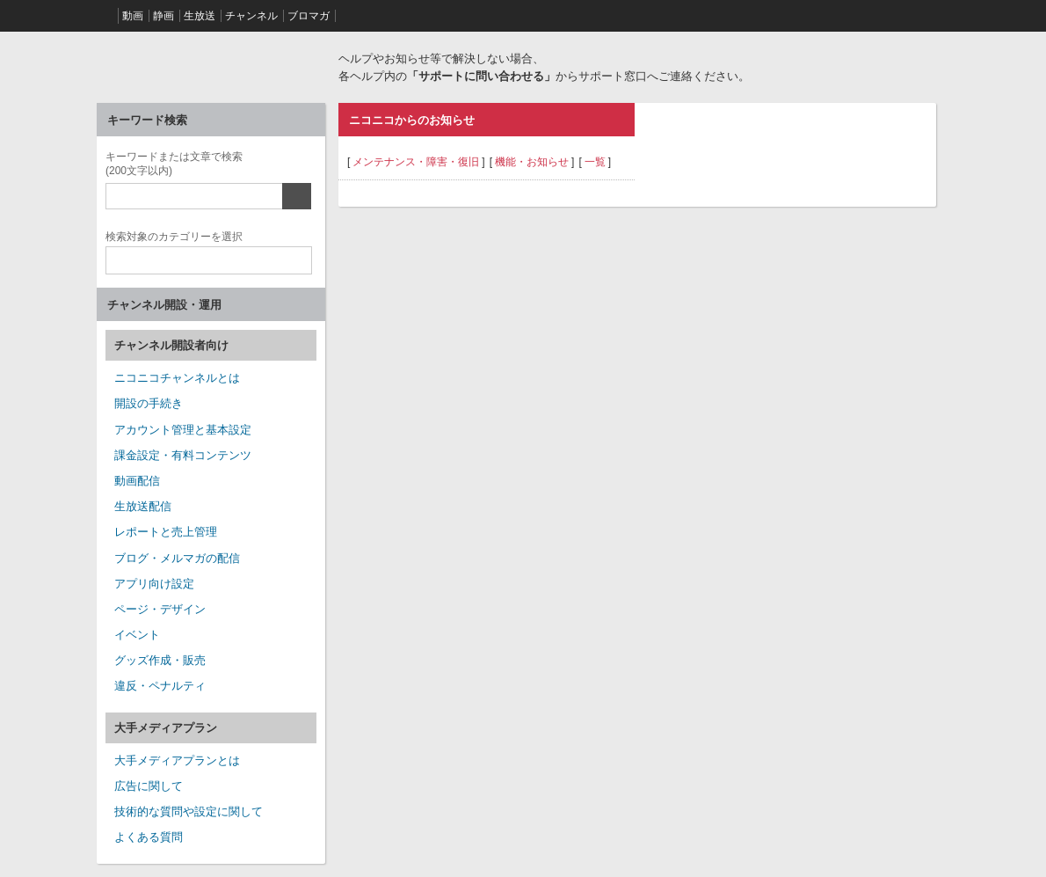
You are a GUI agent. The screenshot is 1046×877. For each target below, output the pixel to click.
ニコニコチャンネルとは (177, 377)
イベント (137, 634)
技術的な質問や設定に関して (188, 811)
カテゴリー (174, 234)
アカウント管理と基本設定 (182, 429)
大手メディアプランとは (177, 760)
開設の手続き (148, 403)
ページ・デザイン (160, 609)
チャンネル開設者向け (171, 345)
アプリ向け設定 (154, 583)
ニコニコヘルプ (211, 65)
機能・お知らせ (532, 162)
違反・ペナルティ (160, 685)
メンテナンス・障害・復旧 (415, 162)
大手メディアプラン (165, 727)
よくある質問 (148, 837)
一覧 (595, 162)
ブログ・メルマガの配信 (177, 558)
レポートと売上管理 (165, 531)
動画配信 (137, 480)
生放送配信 (142, 506)
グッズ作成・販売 (160, 660)
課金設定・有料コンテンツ (182, 455)
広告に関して (148, 786)
